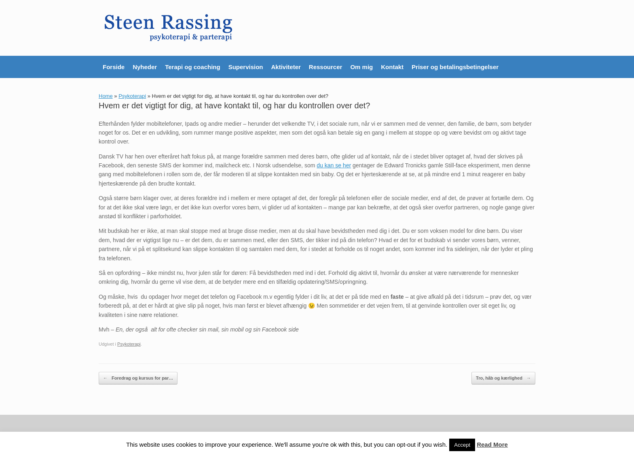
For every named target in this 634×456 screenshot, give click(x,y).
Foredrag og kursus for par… (138, 378)
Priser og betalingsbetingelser (455, 66)
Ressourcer (325, 66)
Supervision (245, 66)
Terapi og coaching (192, 66)
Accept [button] (462, 445)
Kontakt (392, 66)
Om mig (361, 66)
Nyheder (145, 66)
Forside (114, 66)
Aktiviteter (285, 66)
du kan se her (334, 165)
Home (106, 96)
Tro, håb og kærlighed (503, 378)
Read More (492, 444)
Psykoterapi (132, 96)
